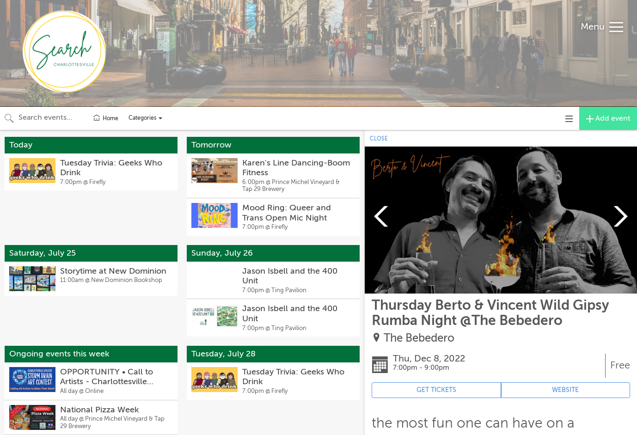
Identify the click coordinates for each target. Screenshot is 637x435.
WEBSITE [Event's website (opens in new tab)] (565, 389)
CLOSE (379, 138)
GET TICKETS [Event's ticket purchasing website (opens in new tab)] (436, 389)
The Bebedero (419, 338)
